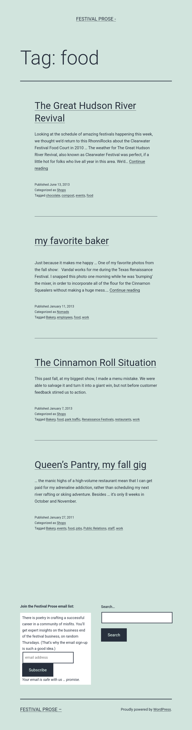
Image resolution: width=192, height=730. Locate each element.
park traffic (72, 419)
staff (111, 528)
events (80, 195)
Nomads (63, 312)
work (85, 317)
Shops (61, 190)
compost (68, 195)
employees (64, 317)
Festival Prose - (96, 19)
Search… (108, 607)
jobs (79, 528)
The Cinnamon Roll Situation (95, 362)
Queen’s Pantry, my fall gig (91, 464)
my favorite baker (72, 240)
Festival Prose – (41, 709)
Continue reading (124, 290)
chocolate (53, 195)
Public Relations (95, 528)
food (90, 195)
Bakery (51, 317)
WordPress (162, 709)
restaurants (123, 419)
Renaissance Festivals (98, 419)
